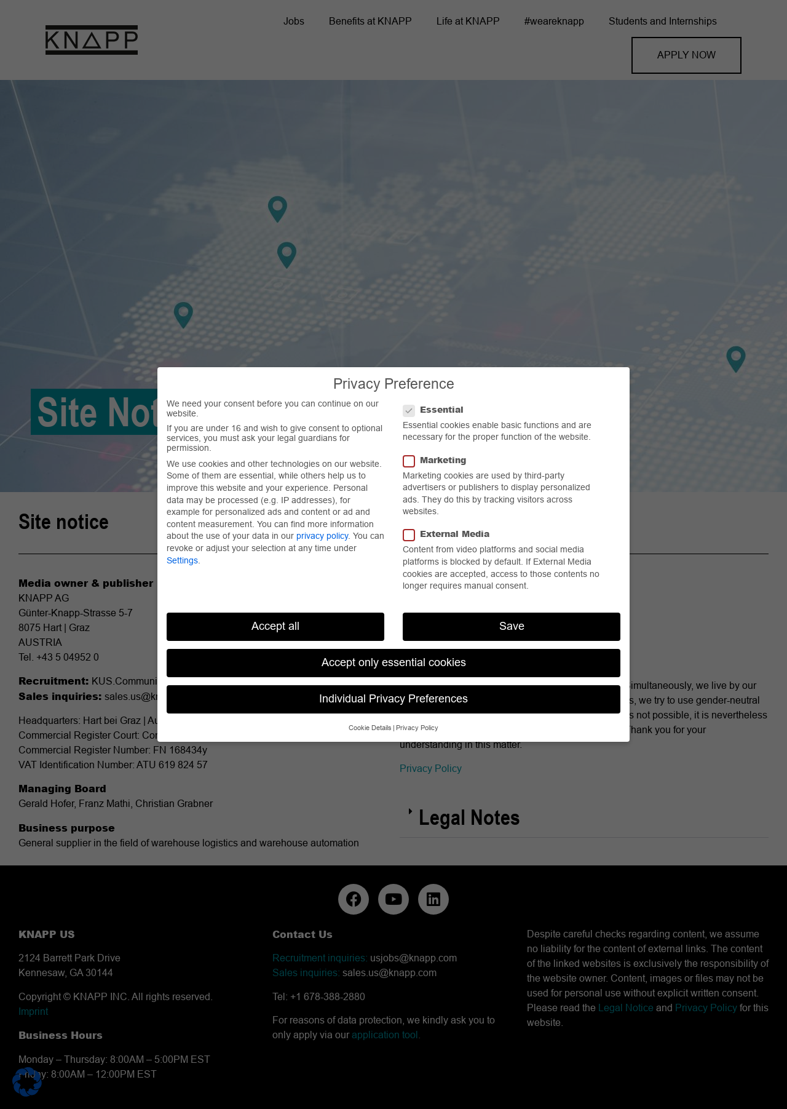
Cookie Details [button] (370, 727)
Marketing (438, 460)
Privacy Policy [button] (417, 727)
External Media (450, 534)
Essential (437, 410)
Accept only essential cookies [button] (394, 662)
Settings (182, 560)
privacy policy (322, 536)
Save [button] (511, 626)
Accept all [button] (275, 626)
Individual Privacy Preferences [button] (393, 699)
